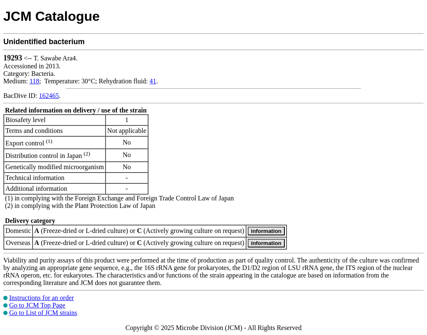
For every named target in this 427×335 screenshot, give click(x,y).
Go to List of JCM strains (43, 312)
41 (153, 81)
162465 (49, 95)
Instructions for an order (41, 297)
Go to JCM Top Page (37, 305)
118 (34, 81)
